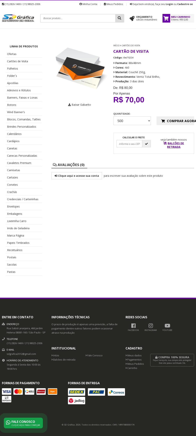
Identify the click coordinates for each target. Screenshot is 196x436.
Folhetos (12, 68)
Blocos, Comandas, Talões (24, 119)
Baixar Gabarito (79, 104)
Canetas (12, 148)
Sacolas (12, 264)
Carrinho (131, 368)
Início (116, 45)
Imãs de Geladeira (18, 228)
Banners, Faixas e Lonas (22, 97)
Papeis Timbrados (18, 243)
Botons (11, 105)
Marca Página (15, 235)
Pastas (11, 272)
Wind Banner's (16, 112)
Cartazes (12, 177)
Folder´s (12, 76)
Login (169, 4)
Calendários (14, 134)
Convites (12, 184)
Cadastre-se (185, 4)
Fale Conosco (94, 355)
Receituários (14, 250)
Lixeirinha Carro (16, 221)
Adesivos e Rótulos (19, 90)
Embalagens (14, 214)
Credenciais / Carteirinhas (22, 199)
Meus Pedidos (113, 4)
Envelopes (13, 206)
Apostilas (12, 83)
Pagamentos (134, 359)
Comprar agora (177, 121)
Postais (11, 257)
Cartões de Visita (17, 61)
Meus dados (134, 355)
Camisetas (13, 170)
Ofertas (11, 54)
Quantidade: (132, 118)
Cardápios (13, 141)
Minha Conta (88, 4)
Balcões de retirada (63, 359)
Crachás (12, 192)
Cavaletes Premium (19, 163)
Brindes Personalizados (21, 126)
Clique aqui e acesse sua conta (77, 175)
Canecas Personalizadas (22, 155)
